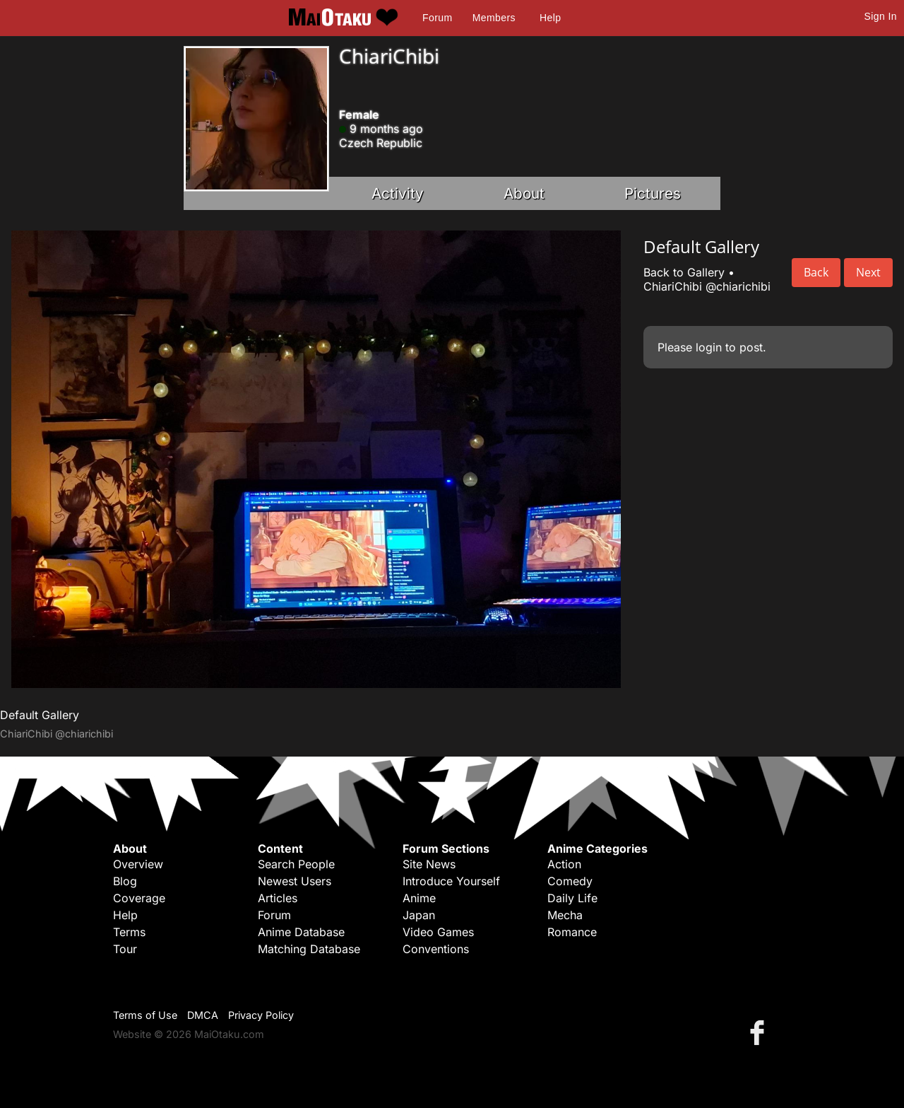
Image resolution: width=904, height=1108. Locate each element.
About (524, 193)
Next (868, 272)
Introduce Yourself (451, 881)
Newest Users (294, 881)
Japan (419, 915)
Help (550, 17)
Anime (419, 898)
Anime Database (301, 932)
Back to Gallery (684, 272)
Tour (125, 949)
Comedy (570, 881)
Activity (397, 193)
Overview (138, 864)
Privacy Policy (261, 1015)
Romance (572, 932)
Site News (429, 864)
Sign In (880, 16)
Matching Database (309, 949)
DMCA (202, 1015)
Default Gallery (39, 715)
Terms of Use (145, 1015)
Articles (277, 898)
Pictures (652, 193)
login (709, 347)
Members (494, 17)
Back (816, 272)
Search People (296, 864)
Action (564, 864)
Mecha (565, 915)
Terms (129, 932)
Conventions (436, 949)
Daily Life (572, 898)
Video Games (438, 932)
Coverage (139, 898)
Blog (125, 881)
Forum (437, 17)
